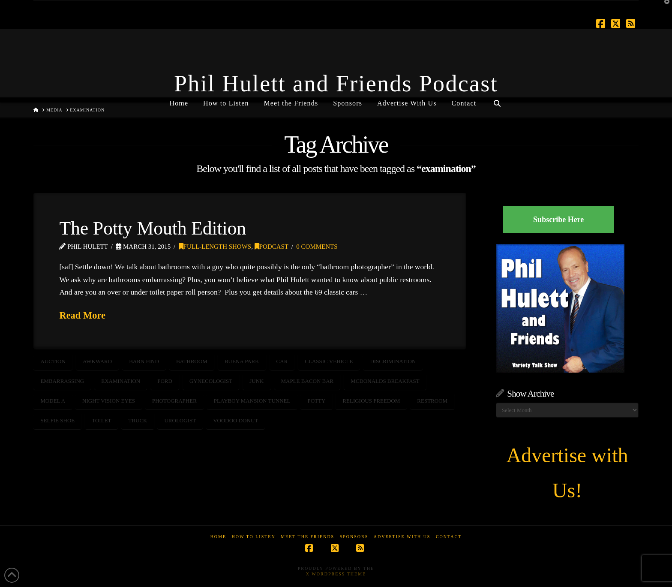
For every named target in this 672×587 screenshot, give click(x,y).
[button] (664, 8)
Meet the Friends (307, 536)
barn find (144, 361)
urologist (180, 420)
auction (53, 361)
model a (52, 400)
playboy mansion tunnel (252, 400)
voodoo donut (235, 420)
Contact (449, 536)
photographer (174, 400)
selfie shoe (57, 420)
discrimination (393, 361)
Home (218, 536)
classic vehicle (329, 361)
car (282, 361)
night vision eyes (108, 400)
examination (120, 381)
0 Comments (316, 246)
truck (137, 420)
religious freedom (371, 400)
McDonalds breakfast (385, 381)
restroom (432, 400)
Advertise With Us (402, 536)
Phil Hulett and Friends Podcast (336, 83)
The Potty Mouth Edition (152, 228)
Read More (82, 315)
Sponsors (354, 536)
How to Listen (254, 536)
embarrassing (62, 381)
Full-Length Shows (215, 246)
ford (164, 381)
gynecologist (210, 381)
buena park (242, 361)
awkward (97, 361)
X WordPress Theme (336, 574)
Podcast (271, 246)
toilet (101, 420)
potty (316, 400)
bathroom (191, 361)
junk (256, 381)
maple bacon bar (307, 381)
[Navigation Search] (496, 100)
